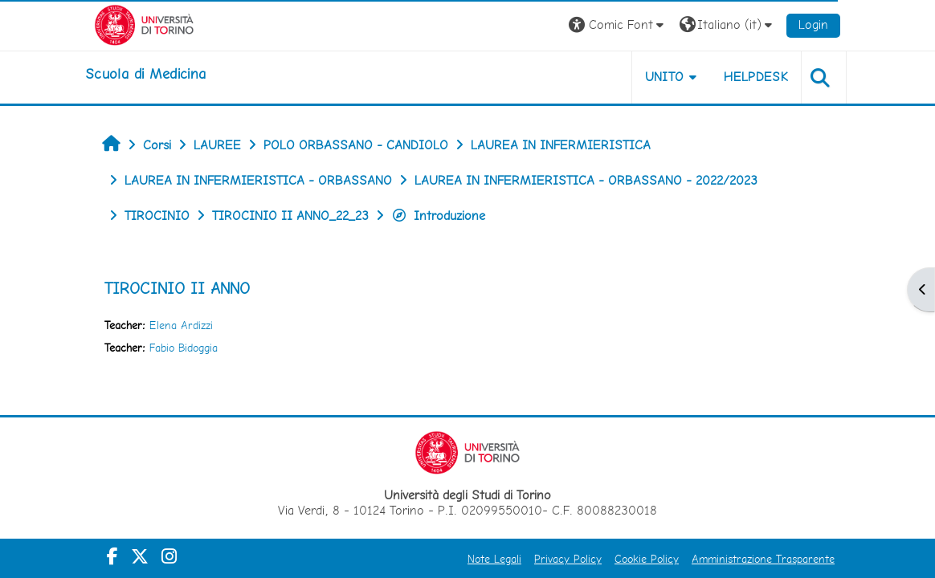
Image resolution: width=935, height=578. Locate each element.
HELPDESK (756, 76)
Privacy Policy (568, 559)
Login (813, 24)
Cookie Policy (646, 559)
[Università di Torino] (144, 23)
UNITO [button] (664, 76)
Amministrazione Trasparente (763, 559)
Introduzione (438, 215)
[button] (618, 25)
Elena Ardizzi (181, 325)
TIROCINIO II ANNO (177, 288)
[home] (145, 74)
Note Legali (494, 559)
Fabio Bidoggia (183, 347)
